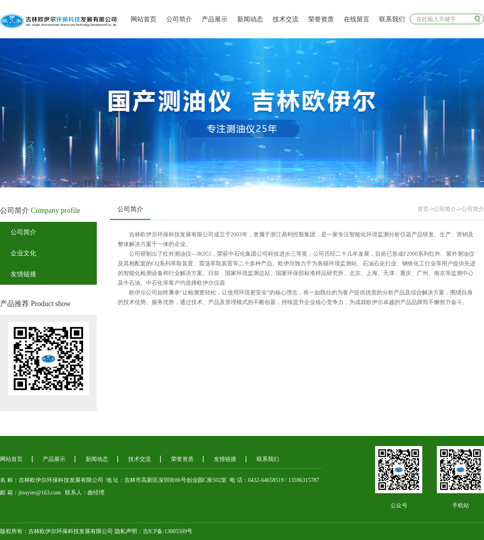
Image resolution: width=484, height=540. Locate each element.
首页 (423, 209)
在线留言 (356, 19)
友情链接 (23, 274)
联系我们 (392, 19)
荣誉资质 (321, 19)
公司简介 (179, 19)
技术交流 (285, 19)
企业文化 (23, 253)
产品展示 (214, 19)
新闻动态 (250, 19)
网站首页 (143, 19)
